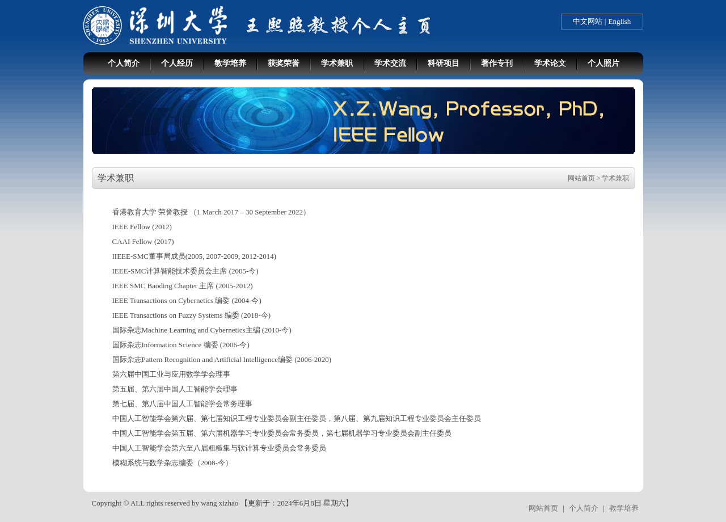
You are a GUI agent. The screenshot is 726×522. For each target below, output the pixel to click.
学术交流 (390, 63)
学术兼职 (337, 63)
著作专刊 (497, 63)
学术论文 (550, 63)
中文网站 (587, 21)
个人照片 (603, 63)
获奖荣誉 (283, 63)
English (619, 21)
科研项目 (443, 63)
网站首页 (581, 178)
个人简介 (124, 63)
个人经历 (177, 63)
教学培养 (230, 63)
